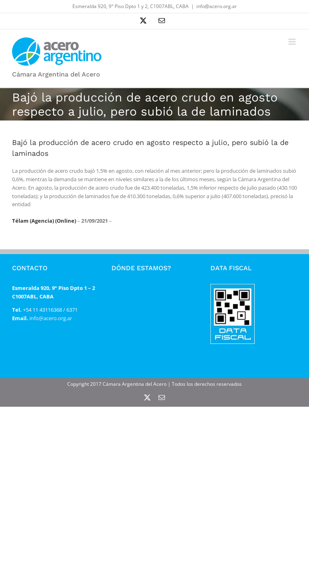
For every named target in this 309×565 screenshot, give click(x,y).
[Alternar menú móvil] (292, 41)
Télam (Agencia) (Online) (44, 220)
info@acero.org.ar (216, 6)
